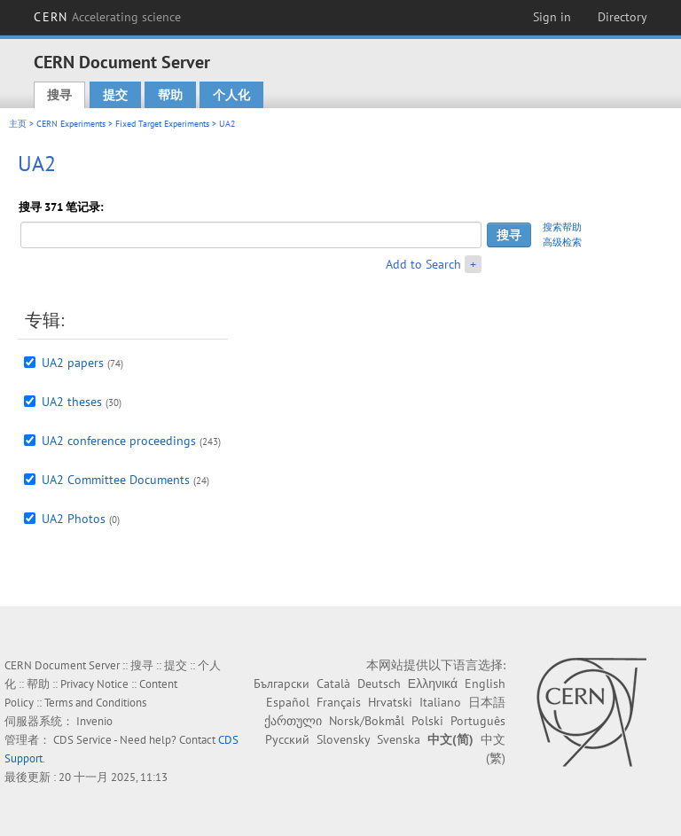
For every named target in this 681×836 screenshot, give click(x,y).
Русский (287, 739)
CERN (107, 17)
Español (287, 702)
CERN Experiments (71, 123)
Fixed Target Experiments (162, 123)
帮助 (170, 95)
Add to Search (423, 264)
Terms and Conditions (95, 702)
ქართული (293, 721)
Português (477, 721)
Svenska (398, 739)
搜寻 (59, 95)
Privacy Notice (94, 683)
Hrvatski (390, 702)
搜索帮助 (562, 227)
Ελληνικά (433, 683)
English (485, 683)
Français (339, 702)
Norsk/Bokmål (366, 721)
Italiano (440, 702)
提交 (115, 95)
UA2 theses (72, 402)
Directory (622, 17)
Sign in (552, 17)
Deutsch (379, 683)
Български (281, 683)
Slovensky (343, 739)
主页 (18, 123)
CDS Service (82, 739)
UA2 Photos (74, 519)
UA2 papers (73, 363)
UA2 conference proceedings (119, 441)
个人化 (231, 95)
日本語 (486, 702)
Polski (427, 721)
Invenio (94, 721)
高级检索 (562, 242)
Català (333, 683)
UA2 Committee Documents (116, 480)
